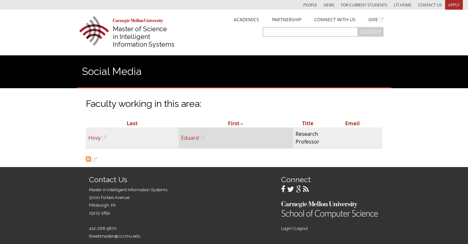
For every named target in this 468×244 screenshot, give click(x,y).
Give (373, 19)
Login (286, 228)
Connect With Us (335, 19)
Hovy (94, 137)
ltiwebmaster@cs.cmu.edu (115, 236)
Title (307, 123)
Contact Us (430, 4)
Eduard (190, 137)
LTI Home (403, 4)
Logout (301, 228)
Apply (454, 4)
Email (352, 123)
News (329, 4)
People (310, 4)
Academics (246, 19)
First (236, 123)
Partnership (286, 19)
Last (132, 123)
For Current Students (364, 4)
